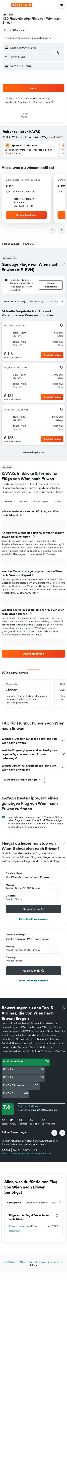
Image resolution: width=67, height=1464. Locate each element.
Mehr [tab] (58, 501)
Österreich (14, 1230)
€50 (6, 18)
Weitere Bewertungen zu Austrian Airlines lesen (26, 1153)
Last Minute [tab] (55, 301)
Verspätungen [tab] (41, 501)
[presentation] (15, 22)
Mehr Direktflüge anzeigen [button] (33, 918)
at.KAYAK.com (10, 1262)
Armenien (55, 1262)
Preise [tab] (8, 501)
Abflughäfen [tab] (14, 1202)
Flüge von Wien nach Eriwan (23, 1226)
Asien (44, 1262)
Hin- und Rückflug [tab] (14, 301)
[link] (33, 654)
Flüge (22, 1262)
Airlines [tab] (23, 501)
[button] (5, 5)
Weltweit (33, 1262)
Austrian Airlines (28, 1106)
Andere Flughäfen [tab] (36, 1202)
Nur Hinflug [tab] (36, 301)
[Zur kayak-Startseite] (21, 5)
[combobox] (16, 30)
